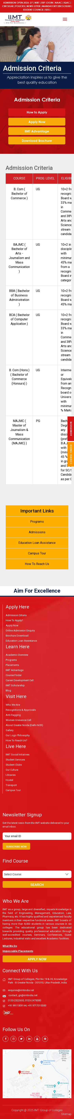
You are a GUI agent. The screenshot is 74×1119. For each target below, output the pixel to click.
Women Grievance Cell (18, 720)
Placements (12, 665)
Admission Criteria (16, 615)
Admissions (37, 532)
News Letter (33, 6)
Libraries (11, 774)
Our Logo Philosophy (18, 735)
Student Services (15, 759)
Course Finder (14, 675)
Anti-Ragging (13, 714)
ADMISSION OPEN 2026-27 (18, 2)
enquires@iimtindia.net (21, 990)
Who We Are (13, 704)
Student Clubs (14, 764)
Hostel (9, 780)
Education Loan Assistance (37, 543)
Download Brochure (37, 141)
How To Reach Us (37, 564)
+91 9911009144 (17, 1005)
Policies (20, 6)
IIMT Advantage (37, 131)
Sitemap (66, 1114)
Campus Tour (37, 553)
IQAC (67, 2)
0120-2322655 (16, 1000)
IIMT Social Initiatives (17, 754)
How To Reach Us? (16, 740)
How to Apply (37, 112)
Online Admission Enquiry (20, 630)
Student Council (33, 9)
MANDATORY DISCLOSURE (56, 6)
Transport (11, 785)
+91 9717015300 (37, 1005)
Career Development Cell (20, 680)
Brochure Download (17, 635)
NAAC (58, 2)
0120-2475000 (33, 1000)
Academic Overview (17, 654)
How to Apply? (14, 620)
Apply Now (36, 122)
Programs (37, 521)
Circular (7, 6)
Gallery (9, 730)
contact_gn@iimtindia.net (22, 995)
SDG (47, 9)
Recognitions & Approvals (21, 709)
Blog (8, 690)
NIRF (37, 2)
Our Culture (12, 769)
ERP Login (47, 2)
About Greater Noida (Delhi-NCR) (24, 725)
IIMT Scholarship (15, 685)
